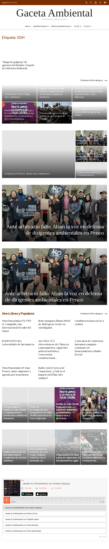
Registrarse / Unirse (9, 2)
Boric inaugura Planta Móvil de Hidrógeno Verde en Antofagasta (54, 324)
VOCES (87, 26)
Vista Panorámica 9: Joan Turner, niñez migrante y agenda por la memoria (16, 371)
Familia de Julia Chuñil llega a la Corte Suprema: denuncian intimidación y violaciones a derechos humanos (19, 114)
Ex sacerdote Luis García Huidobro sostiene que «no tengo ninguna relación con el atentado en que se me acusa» (89, 109)
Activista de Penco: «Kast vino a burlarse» (17, 95)
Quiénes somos (41, 26)
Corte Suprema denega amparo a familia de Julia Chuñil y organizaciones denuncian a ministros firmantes (52, 91)
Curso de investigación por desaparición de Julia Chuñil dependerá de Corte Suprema (89, 92)
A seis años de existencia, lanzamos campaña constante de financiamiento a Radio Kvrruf (89, 347)
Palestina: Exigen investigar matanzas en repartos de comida (54, 116)
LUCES (77, 26)
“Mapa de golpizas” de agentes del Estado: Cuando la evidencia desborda (18, 65)
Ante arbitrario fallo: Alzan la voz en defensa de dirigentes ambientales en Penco (55, 229)
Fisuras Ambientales (61, 26)
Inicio (28, 26)
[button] (86, 2)
